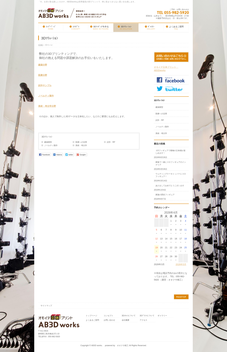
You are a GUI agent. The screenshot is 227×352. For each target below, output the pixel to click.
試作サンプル (45, 85)
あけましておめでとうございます (170, 185)
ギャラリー (162, 316)
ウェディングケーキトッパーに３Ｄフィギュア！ (171, 175)
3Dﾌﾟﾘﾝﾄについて (147, 316)
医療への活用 (81, 142)
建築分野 (42, 65)
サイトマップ (46, 306)
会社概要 (125, 320)
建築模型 (48, 142)
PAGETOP (181, 297)
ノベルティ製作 (46, 95)
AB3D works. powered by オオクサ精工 (109, 345)
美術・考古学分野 (47, 106)
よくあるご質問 (92, 320)
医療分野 (42, 75)
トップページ (91, 316)
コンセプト (108, 316)
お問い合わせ (109, 320)
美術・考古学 (81, 145)
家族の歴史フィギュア (165, 195)
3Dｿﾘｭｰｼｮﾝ (47, 136)
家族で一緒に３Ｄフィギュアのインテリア (171, 163)
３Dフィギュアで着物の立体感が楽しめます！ (170, 151)
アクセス (143, 320)
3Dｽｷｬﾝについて (129, 316)
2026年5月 (181, 264)
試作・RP (111, 142)
